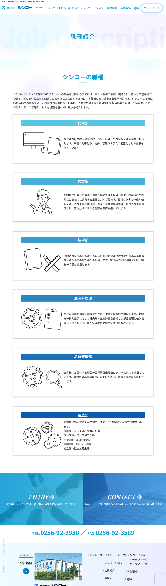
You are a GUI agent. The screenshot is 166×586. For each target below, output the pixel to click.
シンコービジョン (93, 8)
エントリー (152, 8)
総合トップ (95, 555)
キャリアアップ (138, 564)
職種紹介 (112, 8)
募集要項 (125, 8)
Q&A (137, 8)
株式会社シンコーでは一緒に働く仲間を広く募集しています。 (41, 499)
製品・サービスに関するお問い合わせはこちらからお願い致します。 (124, 499)
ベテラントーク (138, 559)
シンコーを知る (57, 8)
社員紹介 (74, 8)
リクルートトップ (113, 555)
